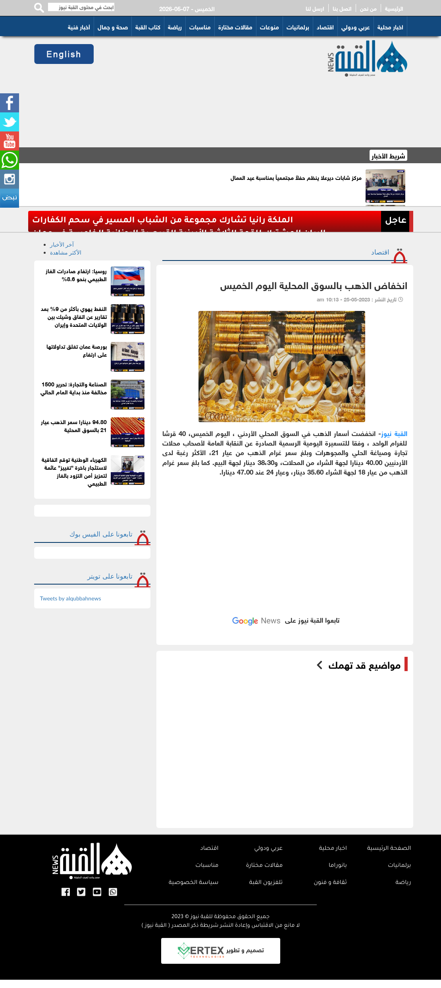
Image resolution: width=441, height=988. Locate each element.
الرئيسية (394, 8)
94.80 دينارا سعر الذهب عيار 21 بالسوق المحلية (74, 425)
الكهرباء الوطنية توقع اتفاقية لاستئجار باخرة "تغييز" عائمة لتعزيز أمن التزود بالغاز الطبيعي (74, 471)
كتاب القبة (147, 26)
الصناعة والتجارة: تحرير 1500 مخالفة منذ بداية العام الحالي (73, 387)
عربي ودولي (355, 26)
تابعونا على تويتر (110, 576)
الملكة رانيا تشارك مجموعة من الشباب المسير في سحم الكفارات (162, 221)
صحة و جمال (113, 26)
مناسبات (200, 26)
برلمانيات (298, 26)
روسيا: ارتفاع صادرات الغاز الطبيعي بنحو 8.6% (76, 274)
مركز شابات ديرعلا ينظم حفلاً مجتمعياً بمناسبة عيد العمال (296, 177)
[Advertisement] (204, 91)
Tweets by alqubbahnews (70, 598)
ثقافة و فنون (330, 883)
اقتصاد (325, 26)
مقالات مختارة (235, 26)
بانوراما (338, 866)
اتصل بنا (342, 8)
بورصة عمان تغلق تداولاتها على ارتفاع (76, 350)
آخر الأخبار (62, 244)
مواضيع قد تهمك (365, 664)
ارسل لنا (315, 8)
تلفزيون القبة (266, 883)
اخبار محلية (390, 26)
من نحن (368, 8)
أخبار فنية (79, 26)
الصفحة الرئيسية (389, 849)
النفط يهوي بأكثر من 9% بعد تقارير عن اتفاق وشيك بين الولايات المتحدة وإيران (74, 316)
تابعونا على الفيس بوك (101, 534)
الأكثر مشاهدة (66, 252)
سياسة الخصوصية (194, 883)
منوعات (269, 26)
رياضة (175, 26)
